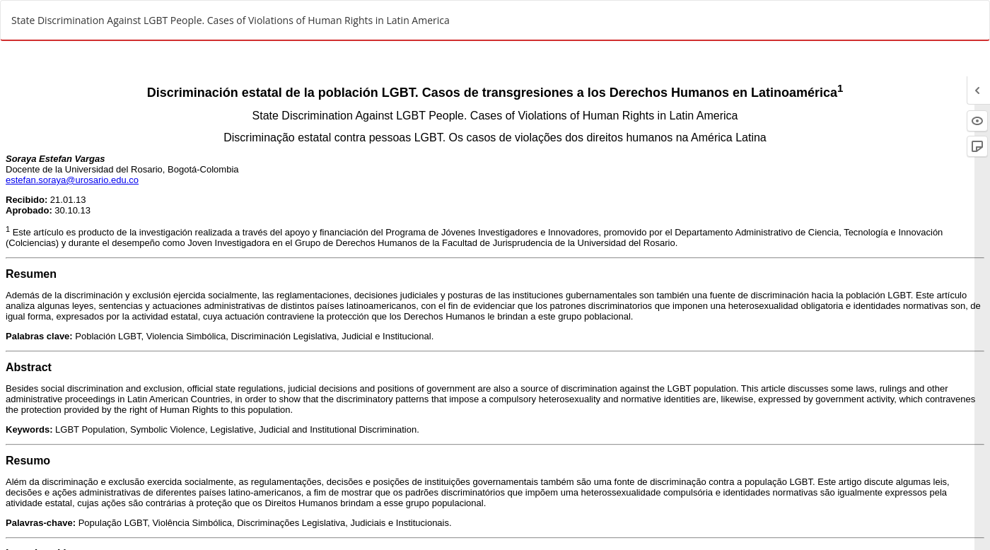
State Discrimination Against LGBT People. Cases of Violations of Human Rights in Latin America (230, 20)
